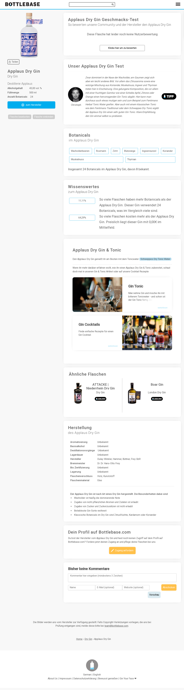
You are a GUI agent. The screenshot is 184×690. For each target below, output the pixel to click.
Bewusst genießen (108, 680)
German (87, 676)
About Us (52, 680)
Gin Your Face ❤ (128, 680)
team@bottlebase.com (116, 627)
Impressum (65, 680)
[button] (31, 105)
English (97, 676)
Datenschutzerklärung (84, 680)
